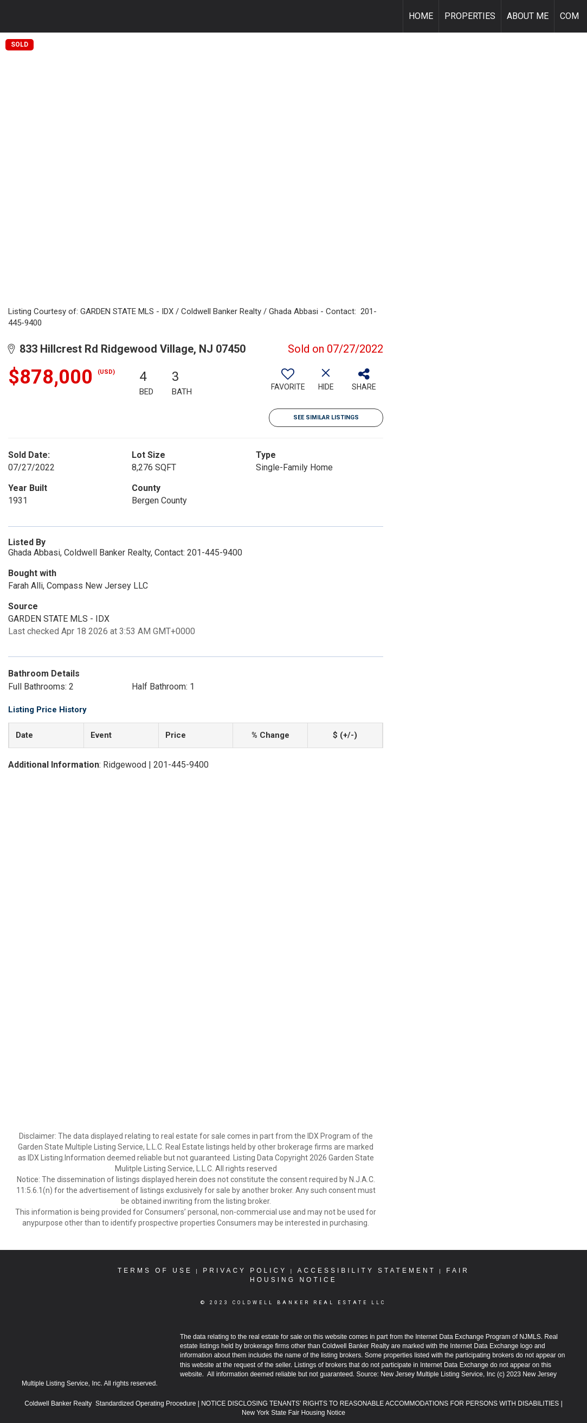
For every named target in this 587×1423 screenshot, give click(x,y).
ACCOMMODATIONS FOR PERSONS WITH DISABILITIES (473, 1403)
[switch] (288, 383)
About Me (528, 16)
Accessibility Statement (367, 1270)
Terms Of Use (155, 1270)
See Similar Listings (326, 417)
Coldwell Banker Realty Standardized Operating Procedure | (112, 1403)
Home (421, 16)
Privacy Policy (245, 1270)
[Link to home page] (14, 16)
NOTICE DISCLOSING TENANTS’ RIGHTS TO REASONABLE (293, 1403)
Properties (469, 16)
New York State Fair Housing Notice (293, 1412)
